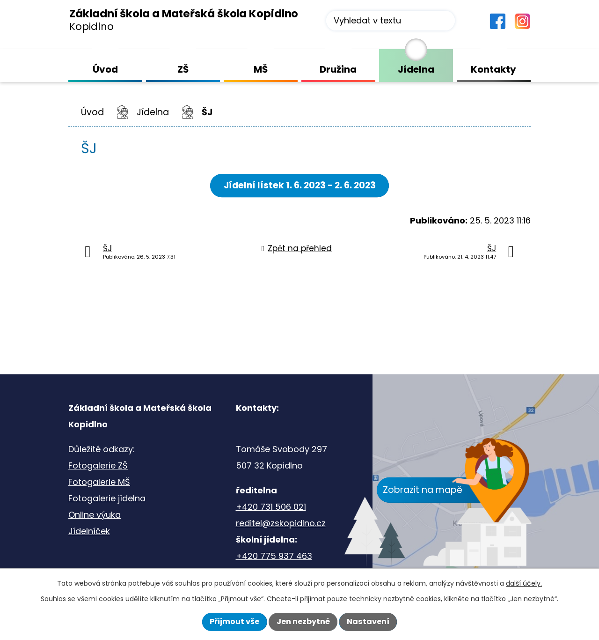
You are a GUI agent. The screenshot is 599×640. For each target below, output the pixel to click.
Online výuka (94, 515)
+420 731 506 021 (271, 507)
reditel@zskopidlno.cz (281, 523)
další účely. (524, 583)
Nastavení (368, 621)
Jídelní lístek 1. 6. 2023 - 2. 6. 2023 (299, 185)
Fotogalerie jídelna (107, 498)
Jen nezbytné (303, 621)
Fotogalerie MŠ (99, 482)
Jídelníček (89, 531)
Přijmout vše (234, 621)
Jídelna (153, 112)
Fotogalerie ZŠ (98, 465)
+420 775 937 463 (274, 556)
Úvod (92, 112)
